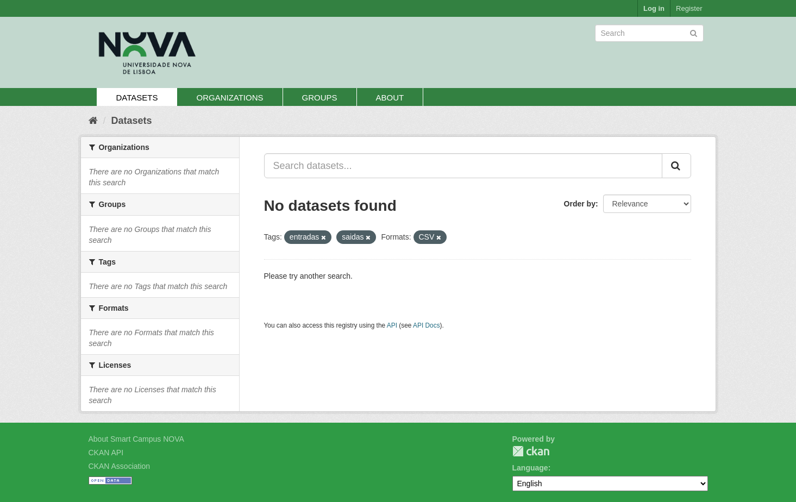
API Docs (426, 325)
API (392, 325)
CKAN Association (120, 466)
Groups (319, 97)
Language (530, 467)
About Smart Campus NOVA (136, 439)
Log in (654, 8)
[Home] (93, 120)
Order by (580, 203)
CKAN (530, 451)
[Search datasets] (649, 33)
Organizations (229, 97)
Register (689, 8)
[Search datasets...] (463, 165)
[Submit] (693, 32)
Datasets (137, 97)
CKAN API (106, 452)
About (390, 97)
